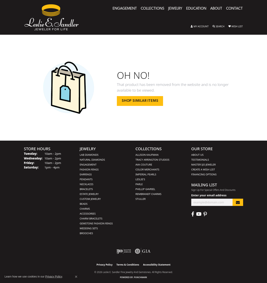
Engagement (125, 9)
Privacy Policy (105, 264)
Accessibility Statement (156, 264)
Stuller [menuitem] (140, 199)
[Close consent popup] (76, 277)
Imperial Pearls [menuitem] (145, 174)
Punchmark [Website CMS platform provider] (140, 277)
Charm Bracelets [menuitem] (91, 218)
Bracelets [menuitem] (86, 189)
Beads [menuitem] (83, 204)
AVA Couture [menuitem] (143, 164)
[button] (200, 26)
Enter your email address (208, 195)
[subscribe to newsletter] (238, 202)
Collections (152, 9)
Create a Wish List (203, 169)
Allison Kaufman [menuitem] (147, 155)
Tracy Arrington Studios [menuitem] (152, 159)
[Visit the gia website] (143, 251)
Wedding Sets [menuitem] (89, 228)
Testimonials (200, 159)
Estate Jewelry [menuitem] (89, 194)
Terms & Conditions (127, 264)
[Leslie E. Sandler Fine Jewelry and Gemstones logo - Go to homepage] (53, 17)
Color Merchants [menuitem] (147, 169)
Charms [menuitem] (85, 208)
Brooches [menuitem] (86, 233)
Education (196, 9)
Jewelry (175, 9)
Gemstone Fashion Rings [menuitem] (96, 223)
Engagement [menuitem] (88, 164)
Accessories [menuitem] (88, 213)
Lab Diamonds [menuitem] (89, 155)
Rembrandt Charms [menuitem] (148, 194)
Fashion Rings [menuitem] (89, 169)
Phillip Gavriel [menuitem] (145, 189)
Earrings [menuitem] (86, 174)
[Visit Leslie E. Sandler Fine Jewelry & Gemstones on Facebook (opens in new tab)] (192, 214)
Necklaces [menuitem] (86, 184)
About (216, 9)
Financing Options (203, 174)
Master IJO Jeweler (203, 164)
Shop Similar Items (140, 101)
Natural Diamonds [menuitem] (92, 159)
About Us (197, 155)
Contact (234, 9)
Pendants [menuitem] (86, 179)
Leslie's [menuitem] (140, 179)
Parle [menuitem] (139, 184)
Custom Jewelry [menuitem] (90, 199)
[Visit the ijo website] (123, 251)
